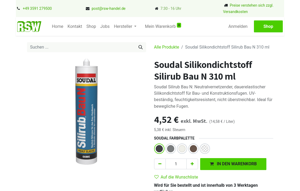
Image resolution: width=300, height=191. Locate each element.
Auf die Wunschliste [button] (176, 177)
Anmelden (238, 26)
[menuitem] (57, 26)
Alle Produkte (166, 47)
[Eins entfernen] (160, 164)
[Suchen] (140, 47)
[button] (233, 164)
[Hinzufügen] (192, 164)
